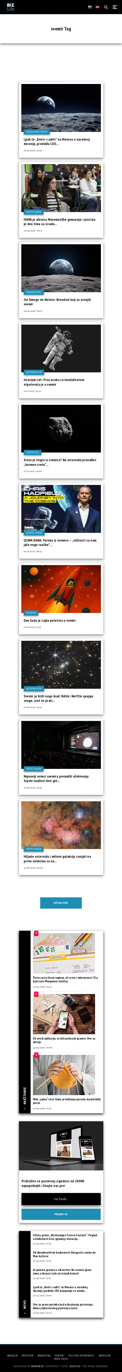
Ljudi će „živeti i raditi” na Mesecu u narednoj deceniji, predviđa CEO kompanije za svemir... (60, 1289)
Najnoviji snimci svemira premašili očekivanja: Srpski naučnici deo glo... (56, 778)
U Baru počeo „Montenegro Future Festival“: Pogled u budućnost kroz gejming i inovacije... (65, 1237)
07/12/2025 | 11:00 (33, 471)
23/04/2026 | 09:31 (42, 986)
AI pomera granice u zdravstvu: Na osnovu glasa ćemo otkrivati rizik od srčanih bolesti (62, 1271)
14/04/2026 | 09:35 (33, 310)
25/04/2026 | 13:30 (42, 1260)
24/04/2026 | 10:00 (42, 1047)
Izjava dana (34, 532)
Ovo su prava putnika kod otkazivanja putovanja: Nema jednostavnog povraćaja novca (63, 1306)
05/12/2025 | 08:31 (33, 551)
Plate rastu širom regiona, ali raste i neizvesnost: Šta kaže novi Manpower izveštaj (65, 979)
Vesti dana (33, 211)
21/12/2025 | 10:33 (32, 390)
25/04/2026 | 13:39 (42, 1243)
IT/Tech (31, 612)
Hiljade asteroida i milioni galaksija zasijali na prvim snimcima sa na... (57, 858)
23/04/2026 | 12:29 (42, 1108)
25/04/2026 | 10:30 (42, 1312)
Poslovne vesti (36, 131)
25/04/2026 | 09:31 (33, 230)
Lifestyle (32, 452)
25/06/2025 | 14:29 (33, 787)
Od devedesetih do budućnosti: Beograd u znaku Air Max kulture (64, 1254)
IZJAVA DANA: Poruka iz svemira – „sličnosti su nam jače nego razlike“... (60, 542)
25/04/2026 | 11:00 (33, 150)
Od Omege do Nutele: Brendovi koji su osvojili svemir (57, 301)
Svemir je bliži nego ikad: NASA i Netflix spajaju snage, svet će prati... (58, 698)
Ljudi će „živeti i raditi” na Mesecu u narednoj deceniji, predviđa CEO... (57, 141)
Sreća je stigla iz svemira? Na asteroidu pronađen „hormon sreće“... (60, 462)
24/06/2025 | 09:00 (33, 867)
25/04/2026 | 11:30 (42, 1278)
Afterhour (34, 372)
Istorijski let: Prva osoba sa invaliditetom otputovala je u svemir (54, 381)
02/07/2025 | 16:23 (33, 707)
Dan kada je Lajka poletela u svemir (50, 620)
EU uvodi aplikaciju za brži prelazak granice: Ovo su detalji (64, 1040)
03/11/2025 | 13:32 (32, 627)
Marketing (34, 292)
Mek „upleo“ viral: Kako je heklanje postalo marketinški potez (67, 1101)
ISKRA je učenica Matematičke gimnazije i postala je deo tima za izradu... (59, 221)
